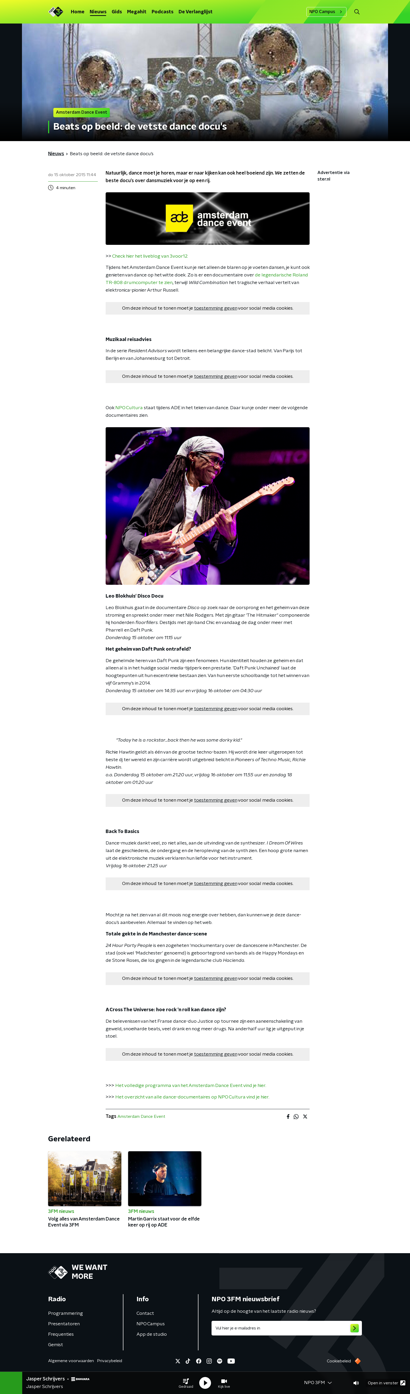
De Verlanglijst (196, 12)
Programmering (65, 1313)
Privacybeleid (109, 1361)
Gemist (55, 1345)
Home (77, 12)
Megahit (136, 12)
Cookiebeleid (339, 1361)
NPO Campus (326, 11)
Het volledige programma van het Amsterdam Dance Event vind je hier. (190, 1085)
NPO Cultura (129, 408)
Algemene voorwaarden (71, 1361)
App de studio (151, 1334)
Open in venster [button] (386, 1382)
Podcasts (162, 12)
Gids (117, 12)
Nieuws (98, 12)
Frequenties (61, 1334)
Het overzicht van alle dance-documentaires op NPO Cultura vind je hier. (191, 1097)
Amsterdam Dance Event (141, 1116)
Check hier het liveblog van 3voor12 (150, 256)
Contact (145, 1313)
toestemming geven (215, 308)
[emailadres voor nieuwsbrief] (287, 1328)
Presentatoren (64, 1324)
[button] (186, 1383)
